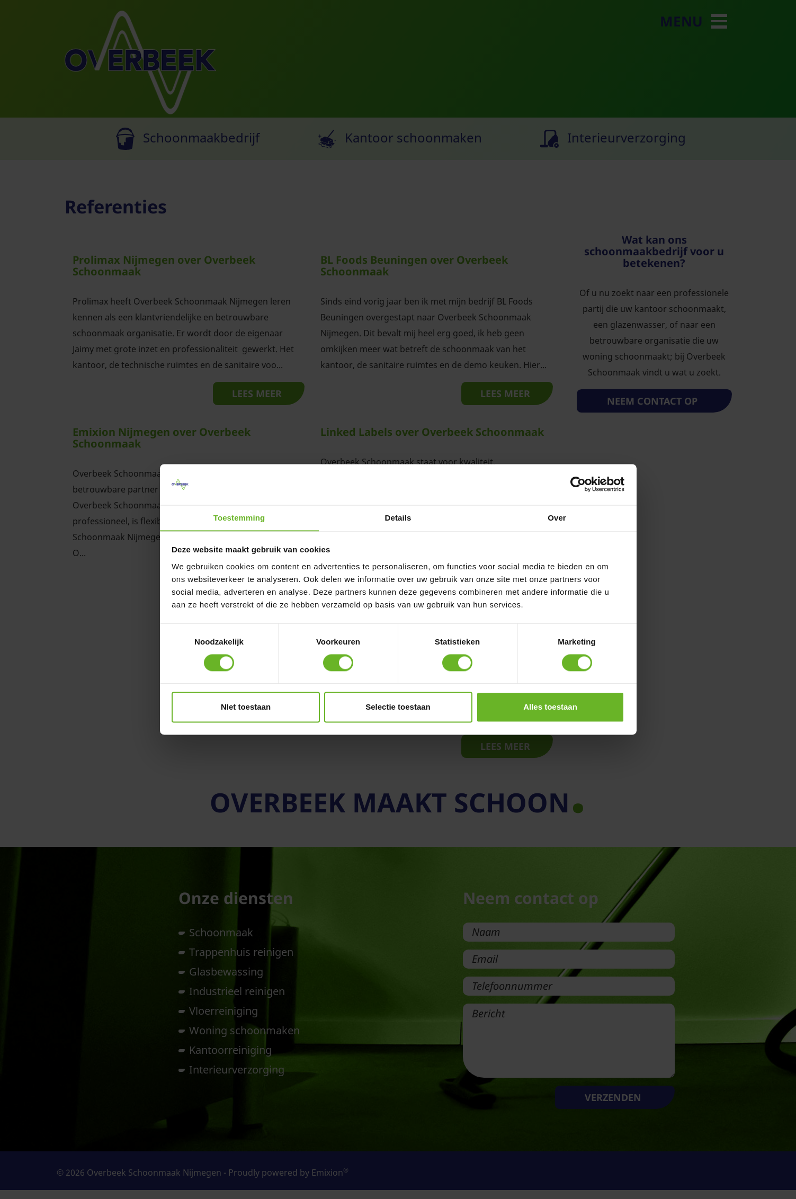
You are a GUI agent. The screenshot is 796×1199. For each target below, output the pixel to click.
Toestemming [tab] (239, 517)
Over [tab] (557, 517)
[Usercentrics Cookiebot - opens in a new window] (578, 484)
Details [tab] (398, 517)
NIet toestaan (246, 707)
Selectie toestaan (398, 707)
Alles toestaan (550, 707)
